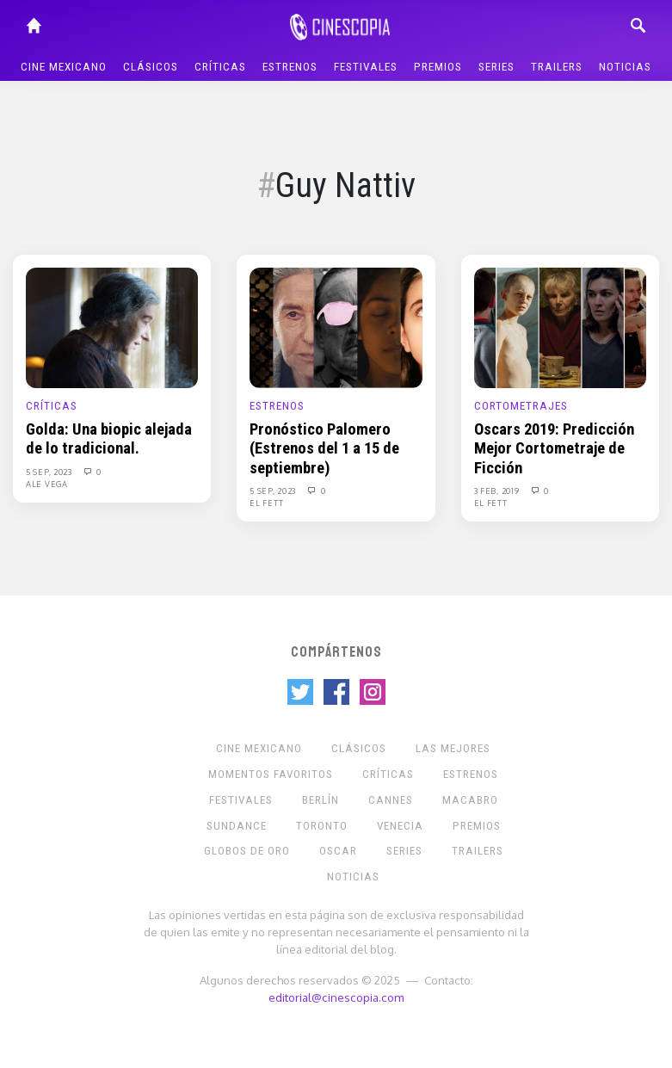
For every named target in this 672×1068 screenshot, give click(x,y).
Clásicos (150, 66)
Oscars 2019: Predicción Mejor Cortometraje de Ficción (554, 449)
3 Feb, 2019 (497, 490)
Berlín (320, 799)
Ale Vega (47, 483)
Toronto (322, 825)
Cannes (390, 799)
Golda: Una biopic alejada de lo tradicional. (109, 439)
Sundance (237, 825)
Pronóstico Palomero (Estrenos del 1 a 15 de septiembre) (324, 449)
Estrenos (290, 66)
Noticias (625, 66)
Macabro (470, 799)
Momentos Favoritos (270, 774)
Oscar (338, 850)
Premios (438, 66)
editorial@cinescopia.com (336, 997)
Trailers (557, 66)
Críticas (220, 66)
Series (496, 66)
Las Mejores (453, 748)
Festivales (366, 66)
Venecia (400, 825)
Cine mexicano (64, 66)
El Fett (266, 502)
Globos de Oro (247, 850)
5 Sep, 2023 (50, 471)
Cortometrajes (521, 405)
